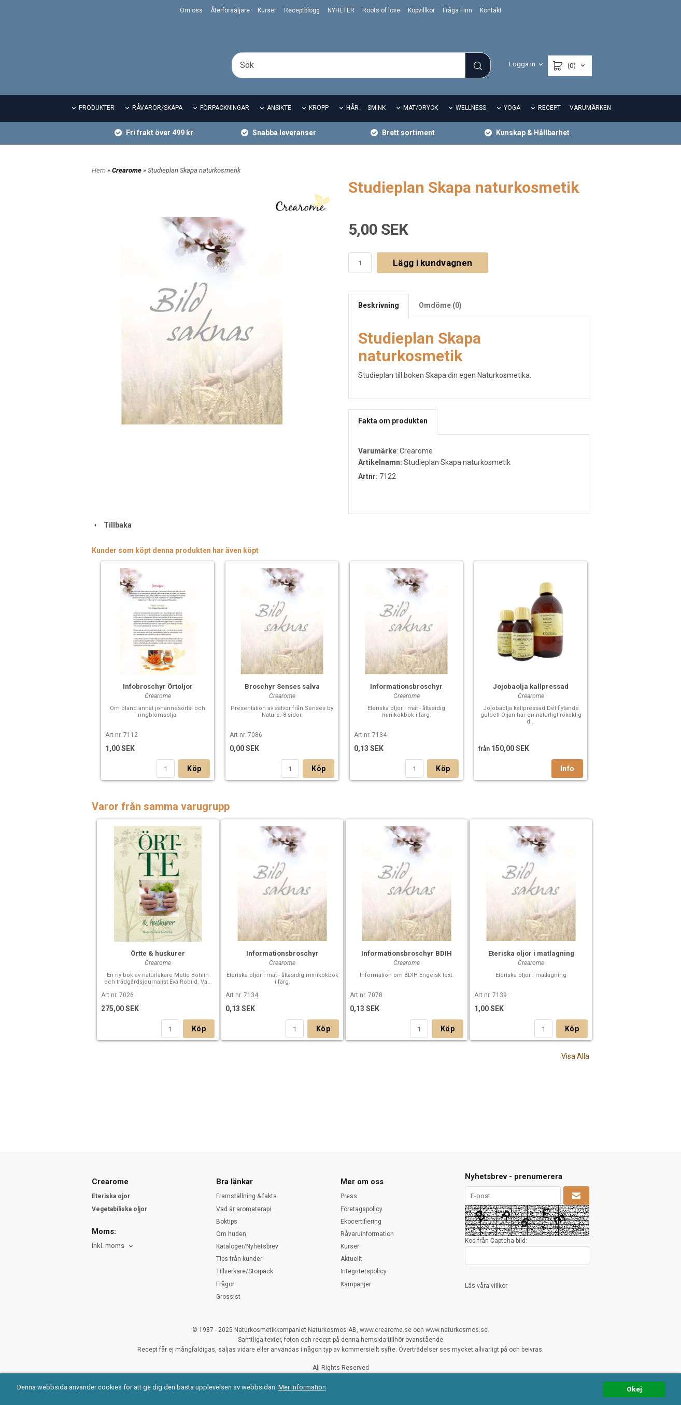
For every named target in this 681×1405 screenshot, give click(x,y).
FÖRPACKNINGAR (224, 122)
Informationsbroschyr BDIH (406, 968)
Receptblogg (302, 10)
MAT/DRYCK (420, 122)
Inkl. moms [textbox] (108, 1246)
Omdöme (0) (440, 320)
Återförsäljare (230, 10)
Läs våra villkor (486, 1285)
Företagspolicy (361, 1209)
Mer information (308, 1387)
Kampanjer (355, 1284)
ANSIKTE (279, 122)
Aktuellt (351, 1258)
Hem (99, 184)
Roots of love (381, 10)
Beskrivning (378, 320)
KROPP (319, 122)
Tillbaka (112, 539)
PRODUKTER (97, 122)
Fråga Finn (457, 10)
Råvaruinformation (367, 1234)
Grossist (228, 1296)
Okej (634, 1389)
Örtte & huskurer (158, 968)
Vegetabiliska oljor (119, 1209)
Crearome (127, 184)
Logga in (522, 64)
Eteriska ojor (111, 1196)
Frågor (225, 1284)
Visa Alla (575, 1071)
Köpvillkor (421, 10)
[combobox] (113, 1246)
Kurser (267, 10)
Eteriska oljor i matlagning (531, 968)
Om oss (191, 10)
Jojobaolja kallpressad (531, 701)
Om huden (231, 1234)
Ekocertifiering (360, 1221)
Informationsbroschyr (406, 701)
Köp (194, 783)
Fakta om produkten (393, 435)
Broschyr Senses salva (282, 701)
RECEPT (549, 122)
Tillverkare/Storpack (244, 1271)
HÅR (352, 122)
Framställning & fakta (246, 1196)
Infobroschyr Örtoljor (158, 701)
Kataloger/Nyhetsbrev (247, 1246)
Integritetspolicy (363, 1271)
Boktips (226, 1221)
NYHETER (341, 10)
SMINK (376, 122)
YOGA (512, 122)
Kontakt (491, 10)
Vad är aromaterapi (243, 1209)
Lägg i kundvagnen (432, 277)
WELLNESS (471, 122)
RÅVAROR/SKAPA (157, 122)
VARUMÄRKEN (590, 122)
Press (348, 1196)
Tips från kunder (239, 1258)
